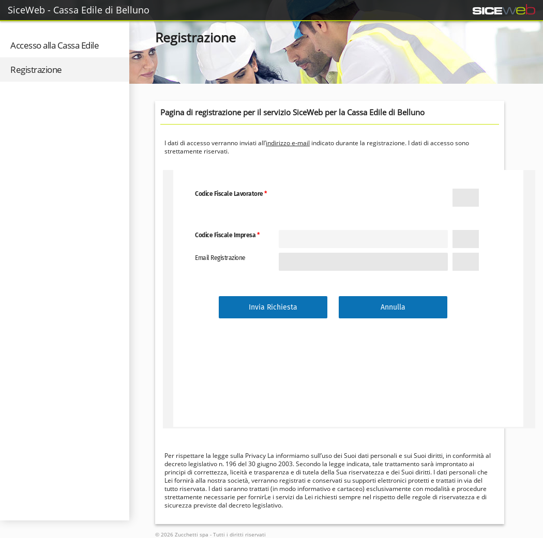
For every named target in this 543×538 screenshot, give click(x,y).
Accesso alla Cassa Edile (54, 45)
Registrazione (36, 69)
